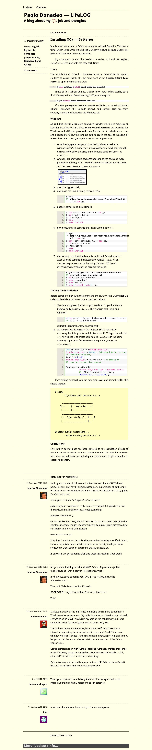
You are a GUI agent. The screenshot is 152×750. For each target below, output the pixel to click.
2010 (41, 41)
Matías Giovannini (37, 488)
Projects (27, 7)
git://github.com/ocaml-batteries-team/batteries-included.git (95, 273)
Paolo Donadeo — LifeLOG (57, 15)
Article (27, 65)
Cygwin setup (75, 144)
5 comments (31, 70)
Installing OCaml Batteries (72, 39)
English (36, 46)
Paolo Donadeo (38, 616)
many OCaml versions (97, 127)
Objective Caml (32, 61)
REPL (123, 296)
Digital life (29, 50)
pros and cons (84, 131)
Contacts (41, 7)
